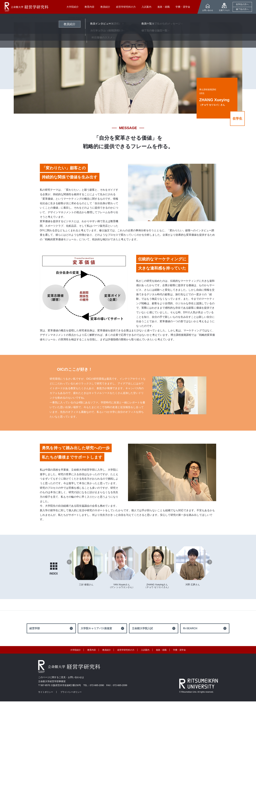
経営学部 (34, 628)
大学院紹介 (75, 650)
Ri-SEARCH (190, 628)
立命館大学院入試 (142, 628)
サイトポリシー (45, 692)
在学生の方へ (242, 4)
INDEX (54, 568)
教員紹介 (106, 650)
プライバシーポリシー (71, 692)
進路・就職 (161, 650)
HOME (11, 18)
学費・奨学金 (179, 650)
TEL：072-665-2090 (93, 685)
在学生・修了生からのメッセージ (47, 18)
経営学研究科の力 (125, 650)
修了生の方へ (242, 9)
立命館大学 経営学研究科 (26, 6)
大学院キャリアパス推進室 (96, 628)
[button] (69, 562)
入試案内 (145, 650)
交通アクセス (224, 10)
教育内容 (91, 650)
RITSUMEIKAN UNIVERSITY (198, 684)
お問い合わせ (207, 10)
